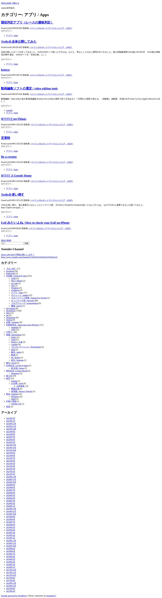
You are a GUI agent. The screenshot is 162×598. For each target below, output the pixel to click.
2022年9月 (10, 432)
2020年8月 (10, 487)
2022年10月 (11, 429)
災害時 (5, 138)
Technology (11, 317)
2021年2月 (10, 471)
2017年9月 (10, 578)
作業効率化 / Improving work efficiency (23, 325)
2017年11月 (11, 573)
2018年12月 (11, 541)
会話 (13, 350)
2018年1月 (10, 567)
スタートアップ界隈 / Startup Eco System (29, 298)
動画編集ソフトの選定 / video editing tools (29, 88)
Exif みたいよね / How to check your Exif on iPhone (35, 222)
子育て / (9, 332)
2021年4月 (10, 466)
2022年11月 (11, 426)
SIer (13, 286)
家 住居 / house (17, 368)
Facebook (10, 271)
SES (8, 313)
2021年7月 (10, 458)
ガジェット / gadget (19, 295)
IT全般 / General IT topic (16, 276)
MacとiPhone (16, 281)
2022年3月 (10, 442)
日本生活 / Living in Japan (17, 365)
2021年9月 (10, 453)
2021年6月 (10, 461)
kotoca (5, 69)
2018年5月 (10, 559)
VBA (13, 330)
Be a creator (9, 156)
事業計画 (15, 389)
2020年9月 (10, 485)
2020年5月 (10, 495)
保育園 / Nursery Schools (21, 391)
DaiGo (14, 337)
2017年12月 (11, 570)
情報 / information (13, 335)
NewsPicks (10, 311)
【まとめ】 (11, 269)
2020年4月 (10, 498)
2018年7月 (10, 554)
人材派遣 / (20, 386)
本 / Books (15, 357)
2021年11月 (11, 448)
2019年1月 (10, 538)
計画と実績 (11, 401)
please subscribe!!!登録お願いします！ (17, 255)
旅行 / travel (11, 363)
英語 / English (12, 394)
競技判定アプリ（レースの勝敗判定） (27, 22)
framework (10, 273)
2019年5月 (10, 527)
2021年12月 (11, 445)
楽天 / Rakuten (17, 360)
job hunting (10, 308)
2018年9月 (10, 549)
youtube (9, 110)
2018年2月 (10, 565)
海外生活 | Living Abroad (16, 371)
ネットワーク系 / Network (22, 301)
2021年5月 (10, 463)
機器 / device (16, 306)
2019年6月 (10, 525)
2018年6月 (10, 557)
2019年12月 (11, 509)
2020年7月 (10, 490)
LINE (13, 278)
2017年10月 (11, 575)
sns (7, 315)
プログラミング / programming (24, 303)
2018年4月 (10, 562)
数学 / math (16, 352)
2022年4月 (10, 440)
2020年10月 (11, 482)
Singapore (15, 373)
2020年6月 (10, 493)
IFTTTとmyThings (13, 118)
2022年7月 (10, 437)
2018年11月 (11, 543)
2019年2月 (10, 535)
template (14, 327)
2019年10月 (11, 514)
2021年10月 (11, 450)
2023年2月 (10, 418)
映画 (13, 355)
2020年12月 (11, 477)
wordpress (15, 290)
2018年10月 (11, 546)
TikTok (9, 320)
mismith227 (51, 596)
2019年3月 (10, 533)
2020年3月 (10, 501)
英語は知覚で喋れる (10, 3)
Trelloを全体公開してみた (19, 41)
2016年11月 (11, 586)
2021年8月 (10, 456)
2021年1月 (10, 474)
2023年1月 (10, 421)
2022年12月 (11, 424)
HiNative (15, 397)
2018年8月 (10, 551)
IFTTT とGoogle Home (16, 175)
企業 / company (12, 322)
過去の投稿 (6, 240)
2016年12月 (11, 583)
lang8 (13, 399)
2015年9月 (10, 588)
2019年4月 (10, 530)
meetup (14, 381)
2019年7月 (10, 522)
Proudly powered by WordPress (14, 596)
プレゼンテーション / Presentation (26, 347)
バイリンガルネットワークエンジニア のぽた (51, 28)
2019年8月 (10, 519)
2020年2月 (10, 503)
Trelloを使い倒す (12, 194)
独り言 (9, 376)
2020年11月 (16, 404)
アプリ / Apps (12, 35)
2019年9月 (10, 517)
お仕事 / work (17, 383)
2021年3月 (10, 469)
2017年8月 (10, 581)
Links (13, 340)
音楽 (8, 407)
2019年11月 (11, 511)
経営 (8, 378)
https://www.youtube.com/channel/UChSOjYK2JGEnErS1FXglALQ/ (29, 257)
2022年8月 (10, 434)
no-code (14, 283)
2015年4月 (10, 591)
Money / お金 (17, 342)
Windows (15, 288)
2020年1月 (10, 506)
